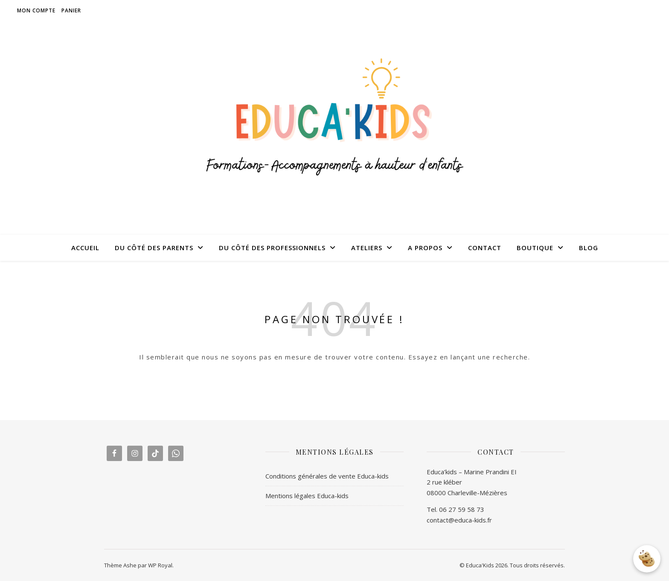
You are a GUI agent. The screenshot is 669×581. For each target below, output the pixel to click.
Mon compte (36, 10)
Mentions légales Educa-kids (307, 495)
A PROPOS (425, 247)
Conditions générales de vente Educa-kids (327, 476)
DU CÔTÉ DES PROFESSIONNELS (272, 247)
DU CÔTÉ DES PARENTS (154, 247)
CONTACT (484, 247)
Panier (71, 10)
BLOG (588, 247)
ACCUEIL (85, 247)
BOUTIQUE (535, 247)
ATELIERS (366, 247)
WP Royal (160, 565)
